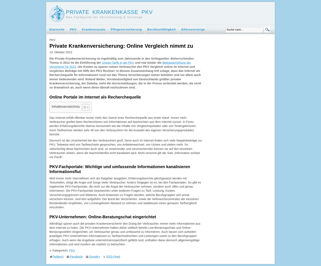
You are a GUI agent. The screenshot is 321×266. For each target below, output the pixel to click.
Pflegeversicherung (126, 29)
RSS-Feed (113, 256)
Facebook (76, 256)
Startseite (57, 29)
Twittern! (58, 256)
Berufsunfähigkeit (161, 29)
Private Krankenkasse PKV (109, 12)
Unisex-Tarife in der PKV (118, 62)
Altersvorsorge (193, 29)
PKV (73, 29)
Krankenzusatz (93, 29)
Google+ (94, 256)
